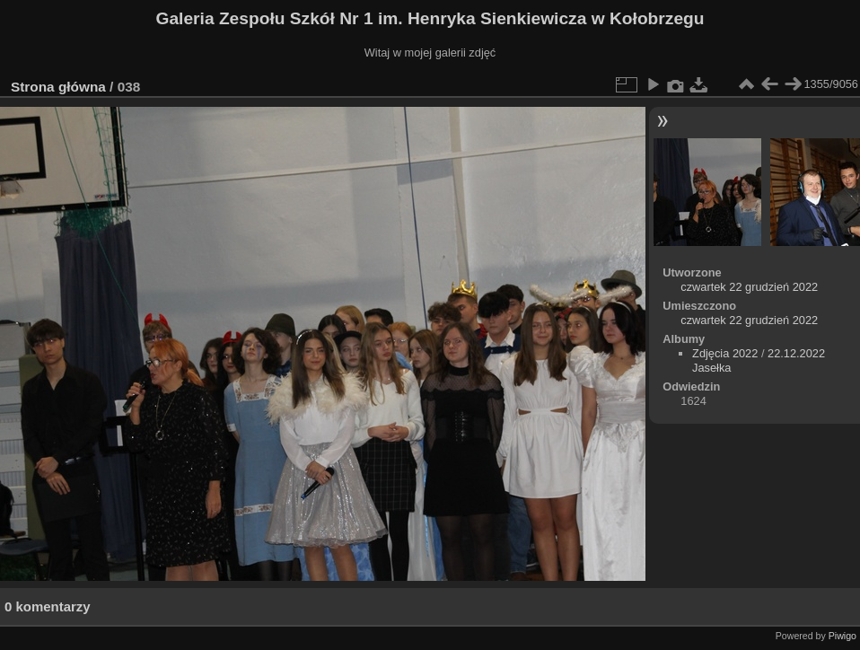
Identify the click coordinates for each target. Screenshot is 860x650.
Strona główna (58, 86)
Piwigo (842, 635)
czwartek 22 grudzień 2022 (749, 287)
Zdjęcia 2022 (725, 353)
